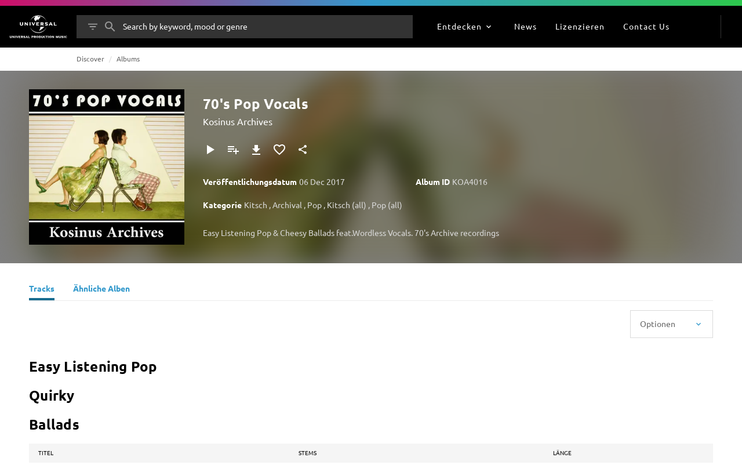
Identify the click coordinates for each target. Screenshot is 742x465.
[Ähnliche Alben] (101, 290)
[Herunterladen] (256, 150)
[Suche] (110, 27)
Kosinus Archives (237, 121)
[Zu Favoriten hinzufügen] (279, 150)
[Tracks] (41, 290)
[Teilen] (303, 150)
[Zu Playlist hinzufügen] (233, 150)
